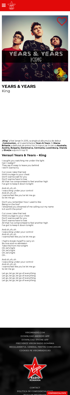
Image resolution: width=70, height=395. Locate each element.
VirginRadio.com (35, 332)
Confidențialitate (57, 393)
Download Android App (35, 336)
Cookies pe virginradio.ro (35, 350)
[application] (62, 5)
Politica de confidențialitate (35, 391)
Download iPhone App (35, 340)
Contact (35, 388)
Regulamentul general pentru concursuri (35, 347)
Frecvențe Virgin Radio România (35, 343)
